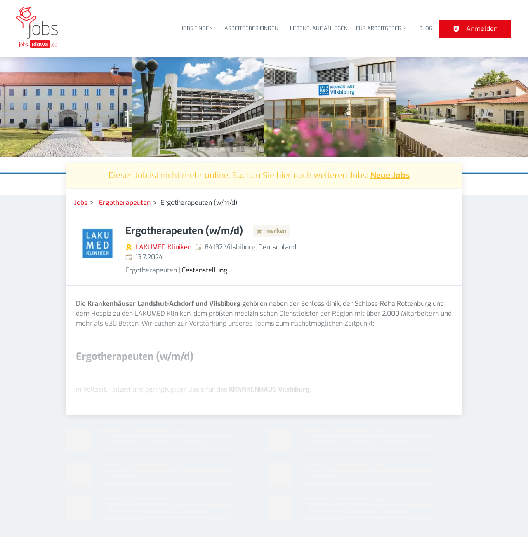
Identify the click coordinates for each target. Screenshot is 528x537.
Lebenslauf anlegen (319, 28)
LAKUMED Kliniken (163, 247)
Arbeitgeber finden (251, 28)
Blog (425, 28)
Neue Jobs (390, 175)
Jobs (80, 202)
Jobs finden (197, 28)
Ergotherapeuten (125, 202)
